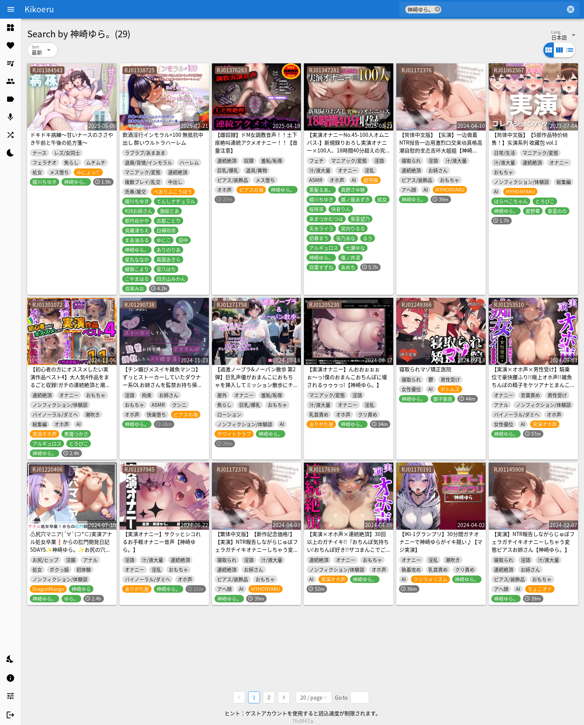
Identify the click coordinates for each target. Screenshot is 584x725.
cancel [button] (437, 9)
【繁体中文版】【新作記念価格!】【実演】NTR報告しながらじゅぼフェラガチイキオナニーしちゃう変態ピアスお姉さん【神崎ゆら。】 (256, 545)
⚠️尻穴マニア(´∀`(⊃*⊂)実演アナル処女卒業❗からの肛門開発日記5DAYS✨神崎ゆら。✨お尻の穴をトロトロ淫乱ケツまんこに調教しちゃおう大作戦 (71, 549)
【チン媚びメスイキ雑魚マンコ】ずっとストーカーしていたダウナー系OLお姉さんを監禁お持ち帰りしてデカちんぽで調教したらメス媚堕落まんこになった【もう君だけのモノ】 (162, 388)
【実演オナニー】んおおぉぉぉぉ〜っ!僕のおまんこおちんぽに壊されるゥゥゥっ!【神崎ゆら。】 (347, 376)
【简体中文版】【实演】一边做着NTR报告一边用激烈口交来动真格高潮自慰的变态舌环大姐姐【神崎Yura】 (440, 146)
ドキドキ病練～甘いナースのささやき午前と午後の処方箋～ (71, 138)
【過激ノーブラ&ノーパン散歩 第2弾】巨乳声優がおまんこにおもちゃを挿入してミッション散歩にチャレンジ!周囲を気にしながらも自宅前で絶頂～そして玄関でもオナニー (255, 388)
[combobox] (503, 9)
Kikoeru (39, 9)
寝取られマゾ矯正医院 (425, 369)
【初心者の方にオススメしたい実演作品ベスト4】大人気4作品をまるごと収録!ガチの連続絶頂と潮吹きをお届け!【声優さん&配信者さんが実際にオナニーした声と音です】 (70, 388)
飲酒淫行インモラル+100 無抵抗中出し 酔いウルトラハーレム (163, 138)
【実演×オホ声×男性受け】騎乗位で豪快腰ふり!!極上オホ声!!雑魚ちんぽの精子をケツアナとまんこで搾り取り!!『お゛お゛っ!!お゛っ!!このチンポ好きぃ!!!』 (532, 384)
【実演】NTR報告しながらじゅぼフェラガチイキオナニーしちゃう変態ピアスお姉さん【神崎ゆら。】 (533, 541)
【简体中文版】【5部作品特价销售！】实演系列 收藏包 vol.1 (530, 138)
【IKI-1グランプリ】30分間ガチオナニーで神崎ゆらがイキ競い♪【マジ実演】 (440, 541)
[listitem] (10, 28)
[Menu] (10, 9)
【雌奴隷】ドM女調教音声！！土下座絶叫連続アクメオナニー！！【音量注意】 (256, 142)
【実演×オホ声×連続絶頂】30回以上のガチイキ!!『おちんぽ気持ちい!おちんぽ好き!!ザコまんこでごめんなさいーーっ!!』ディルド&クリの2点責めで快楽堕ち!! (348, 549)
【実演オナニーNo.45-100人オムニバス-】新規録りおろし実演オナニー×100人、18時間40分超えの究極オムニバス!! (348, 146)
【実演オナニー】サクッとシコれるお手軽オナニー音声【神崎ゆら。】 (162, 541)
